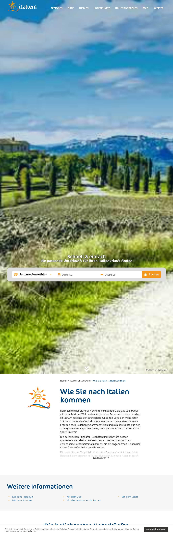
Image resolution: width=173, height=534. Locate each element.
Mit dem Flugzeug (22, 496)
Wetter (158, 8)
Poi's (146, 8)
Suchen (151, 274)
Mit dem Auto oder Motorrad (84, 500)
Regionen (57, 8)
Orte (71, 8)
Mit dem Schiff (129, 496)
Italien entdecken (126, 8)
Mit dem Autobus (22, 500)
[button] (33, 274)
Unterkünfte (102, 8)
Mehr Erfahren (29, 531)
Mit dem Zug (74, 496)
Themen (84, 8)
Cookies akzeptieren (155, 529)
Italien (63, 380)
